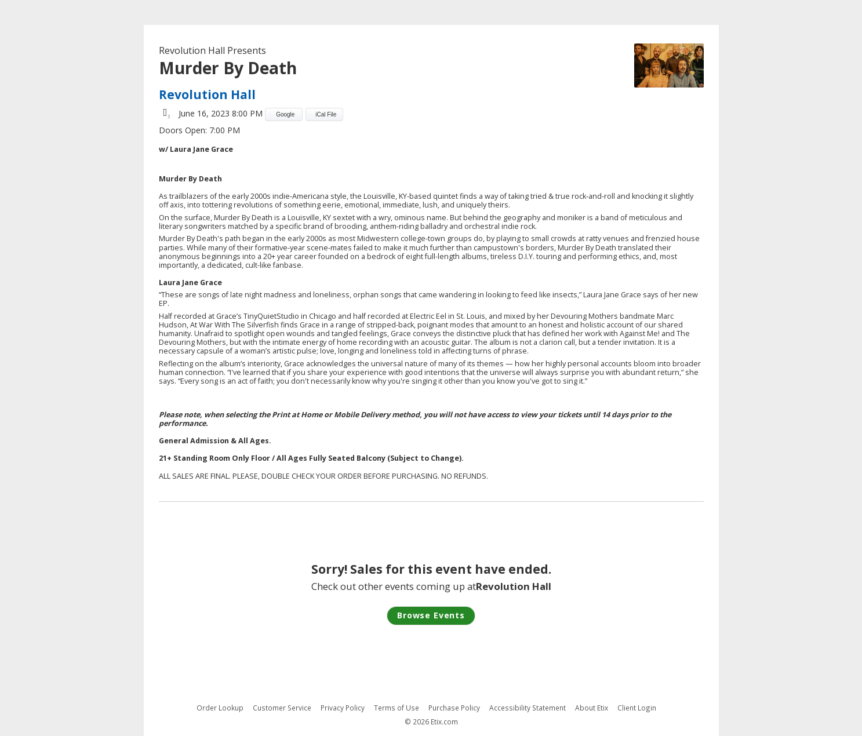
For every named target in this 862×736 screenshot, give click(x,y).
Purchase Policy (454, 708)
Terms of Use (396, 708)
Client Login (636, 708)
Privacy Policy (343, 708)
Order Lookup (220, 708)
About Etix (591, 708)
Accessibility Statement (527, 708)
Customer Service (282, 708)
